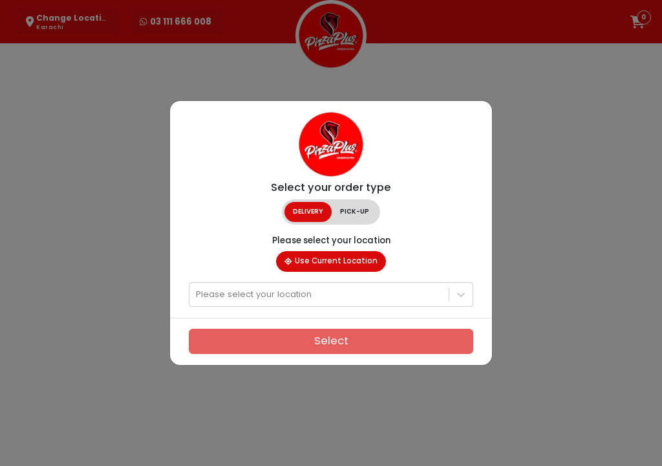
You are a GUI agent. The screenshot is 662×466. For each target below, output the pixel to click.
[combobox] (197, 294)
